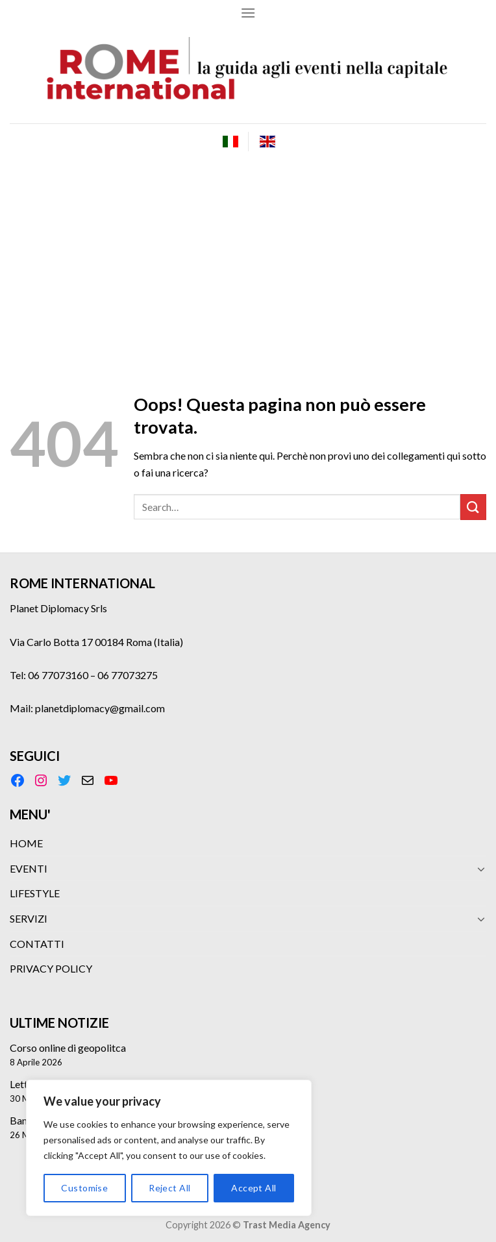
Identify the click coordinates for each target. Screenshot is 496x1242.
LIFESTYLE (35, 893)
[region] (169, 1148)
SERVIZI (28, 918)
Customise (84, 1187)
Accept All (253, 1187)
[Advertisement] (248, 256)
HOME (26, 843)
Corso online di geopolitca (68, 1047)
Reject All (169, 1187)
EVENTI (28, 868)
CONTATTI (37, 944)
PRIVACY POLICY (51, 968)
